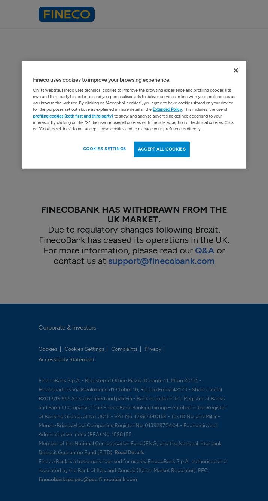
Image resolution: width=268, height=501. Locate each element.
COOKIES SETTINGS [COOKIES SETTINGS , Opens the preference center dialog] (104, 148)
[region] (134, 114)
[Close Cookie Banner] (236, 70)
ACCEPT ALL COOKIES (162, 148)
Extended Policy (167, 109)
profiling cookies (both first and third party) (73, 115)
